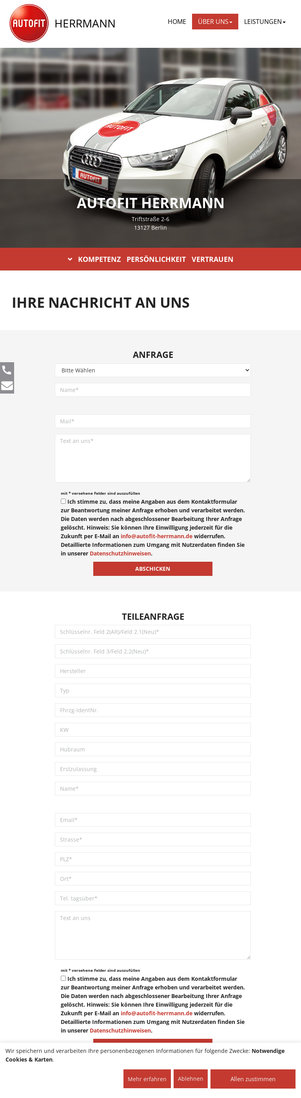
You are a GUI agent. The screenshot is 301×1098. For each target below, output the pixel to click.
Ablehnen (190, 1078)
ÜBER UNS (215, 21)
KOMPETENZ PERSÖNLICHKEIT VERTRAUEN (151, 259)
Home (177, 21)
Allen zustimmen (253, 1079)
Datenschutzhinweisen (120, 553)
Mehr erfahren (147, 1079)
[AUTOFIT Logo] (29, 23)
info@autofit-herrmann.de (156, 536)
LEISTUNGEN (265, 21)
